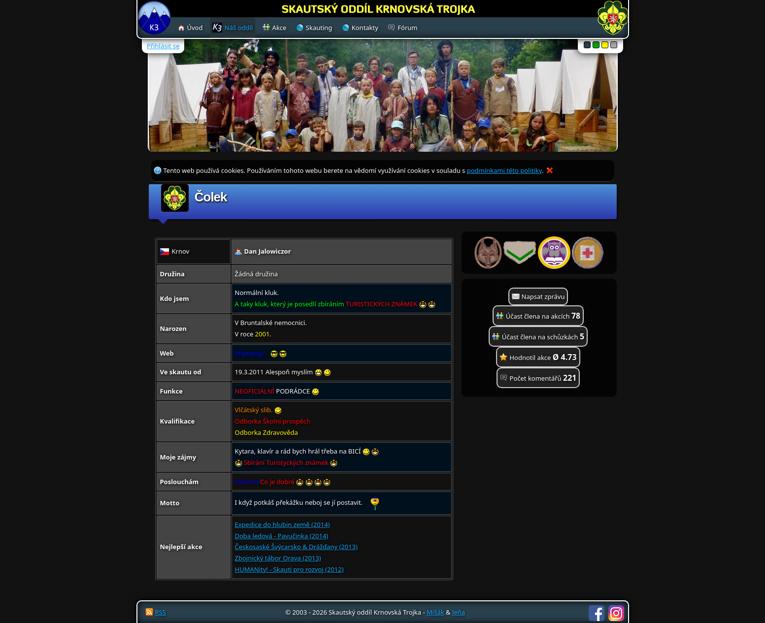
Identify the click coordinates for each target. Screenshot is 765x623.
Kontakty (365, 27)
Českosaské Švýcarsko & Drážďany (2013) (296, 546)
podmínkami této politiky (504, 170)
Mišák (435, 612)
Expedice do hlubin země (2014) (282, 524)
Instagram (616, 613)
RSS (160, 612)
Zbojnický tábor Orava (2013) (278, 558)
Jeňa (458, 612)
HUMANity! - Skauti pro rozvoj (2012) (289, 569)
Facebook (596, 613)
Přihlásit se (163, 45)
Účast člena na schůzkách (543, 336)
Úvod (195, 27)
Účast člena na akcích (543, 315)
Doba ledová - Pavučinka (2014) (282, 535)
